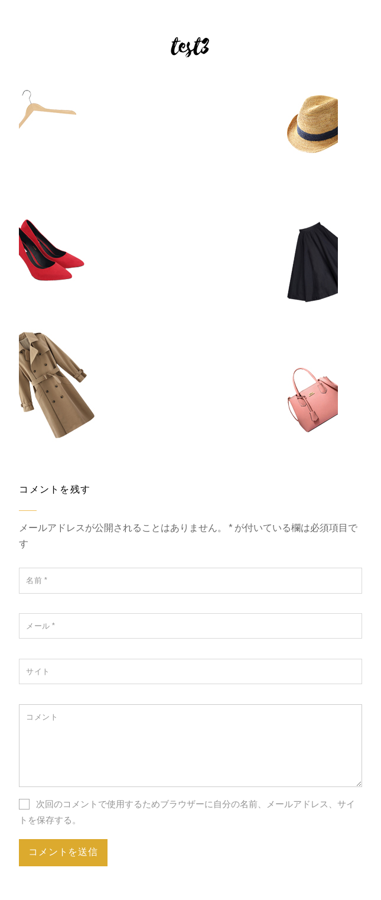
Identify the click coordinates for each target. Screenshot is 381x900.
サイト (38, 671)
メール (41, 625)
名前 (36, 580)
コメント (42, 717)
